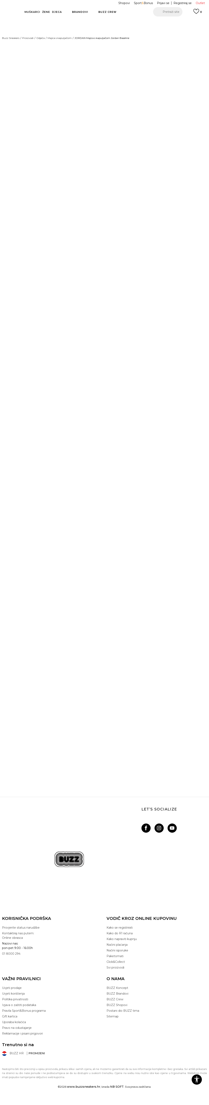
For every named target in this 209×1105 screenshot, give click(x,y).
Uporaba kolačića (14, 1029)
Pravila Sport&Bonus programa (24, 1017)
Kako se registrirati (120, 934)
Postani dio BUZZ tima (123, 1017)
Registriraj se (182, 3)
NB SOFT (117, 1093)
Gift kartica (9, 1023)
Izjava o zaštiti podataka (19, 1012)
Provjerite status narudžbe (21, 934)
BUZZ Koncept (117, 995)
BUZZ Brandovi (117, 1000)
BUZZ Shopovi (117, 1012)
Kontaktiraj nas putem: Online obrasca (18, 942)
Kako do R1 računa (120, 940)
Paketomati (115, 963)
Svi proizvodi (115, 974)
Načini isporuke (117, 957)
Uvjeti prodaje (12, 995)
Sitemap (113, 1023)
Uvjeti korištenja (13, 1000)
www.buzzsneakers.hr (83, 1093)
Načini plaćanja (117, 951)
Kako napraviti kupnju (122, 946)
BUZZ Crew (115, 1006)
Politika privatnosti (15, 1006)
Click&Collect (116, 969)
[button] (167, 11)
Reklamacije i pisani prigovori (22, 1040)
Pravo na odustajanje (17, 1035)
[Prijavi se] (197, 13)
